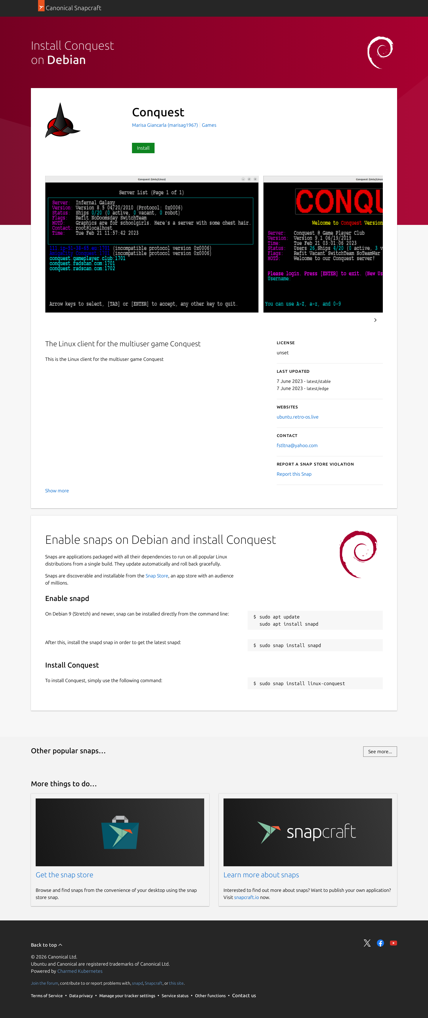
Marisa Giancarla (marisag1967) (165, 125)
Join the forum (44, 983)
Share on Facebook (380, 943)
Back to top (47, 944)
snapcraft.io (246, 897)
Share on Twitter (367, 943)
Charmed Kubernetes (80, 971)
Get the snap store (64, 875)
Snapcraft (154, 983)
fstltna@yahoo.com (297, 445)
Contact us (244, 995)
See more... (380, 751)
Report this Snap (294, 474)
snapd (137, 983)
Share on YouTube (393, 943)
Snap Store (157, 575)
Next (375, 320)
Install (143, 148)
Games (209, 125)
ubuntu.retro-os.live (298, 416)
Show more (57, 490)
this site (176, 983)
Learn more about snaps (261, 875)
